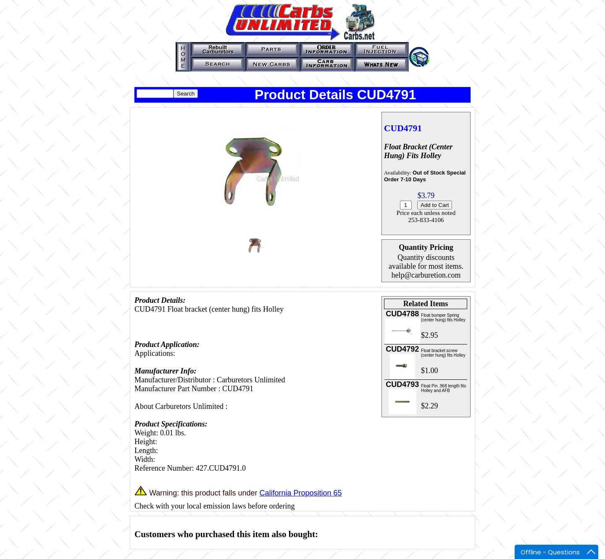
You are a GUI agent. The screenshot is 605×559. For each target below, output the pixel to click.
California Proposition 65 (300, 493)
